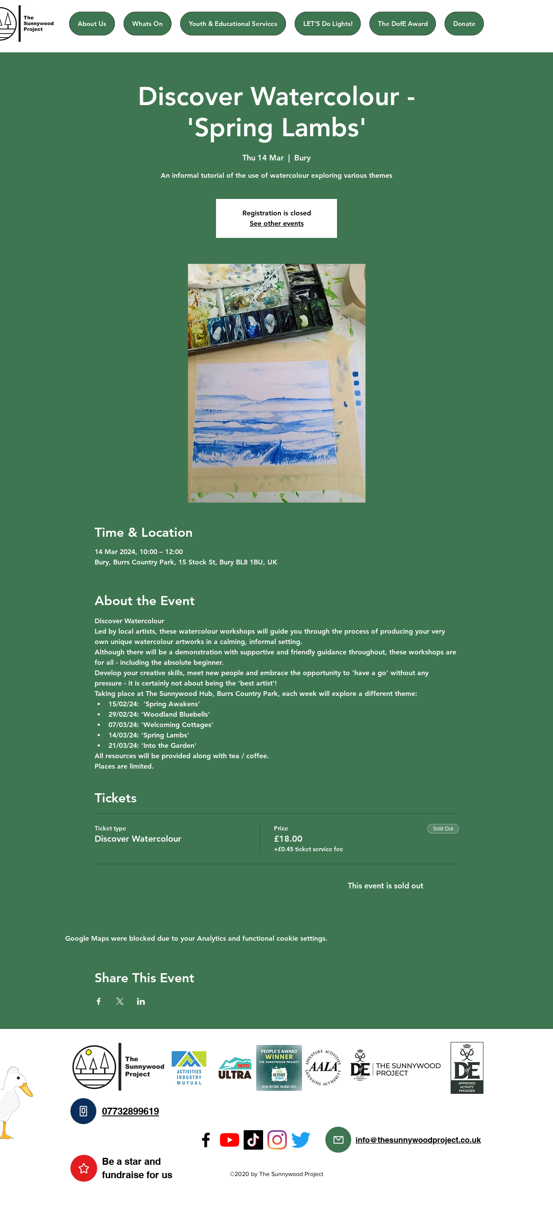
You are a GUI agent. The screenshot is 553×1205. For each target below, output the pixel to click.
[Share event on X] (120, 1001)
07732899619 (130, 1111)
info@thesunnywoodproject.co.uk (418, 1139)
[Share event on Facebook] (99, 1001)
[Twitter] (301, 1140)
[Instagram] (277, 1140)
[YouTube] (229, 1140)
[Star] (83, 1168)
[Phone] (83, 1111)
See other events (277, 223)
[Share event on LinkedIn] (141, 1001)
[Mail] (338, 1140)
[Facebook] (206, 1140)
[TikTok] (253, 1140)
